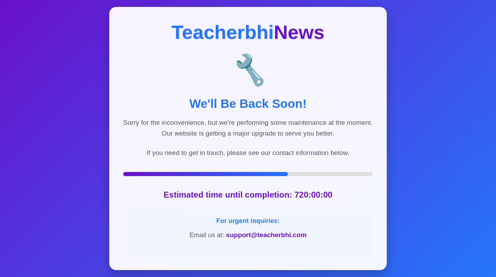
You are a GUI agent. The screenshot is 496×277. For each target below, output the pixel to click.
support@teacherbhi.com (266, 235)
